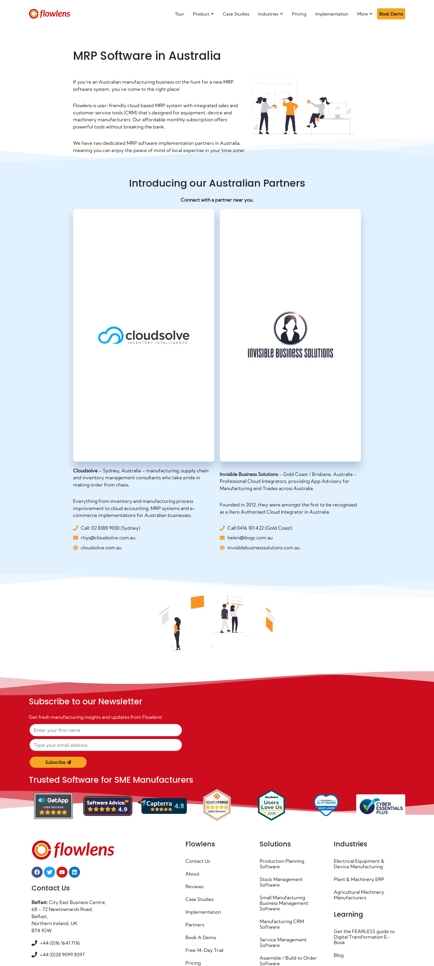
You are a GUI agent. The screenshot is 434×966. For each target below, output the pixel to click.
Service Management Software (283, 942)
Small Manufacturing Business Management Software (284, 903)
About (192, 874)
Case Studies (199, 899)
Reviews (194, 886)
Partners (194, 925)
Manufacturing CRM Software (282, 924)
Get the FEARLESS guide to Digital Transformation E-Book (364, 936)
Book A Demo (200, 937)
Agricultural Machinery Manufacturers (359, 894)
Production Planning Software (282, 863)
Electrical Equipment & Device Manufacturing (359, 863)
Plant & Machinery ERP (359, 879)
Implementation (203, 912)
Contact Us (197, 861)
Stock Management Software (281, 882)
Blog (338, 955)
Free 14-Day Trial (204, 950)
